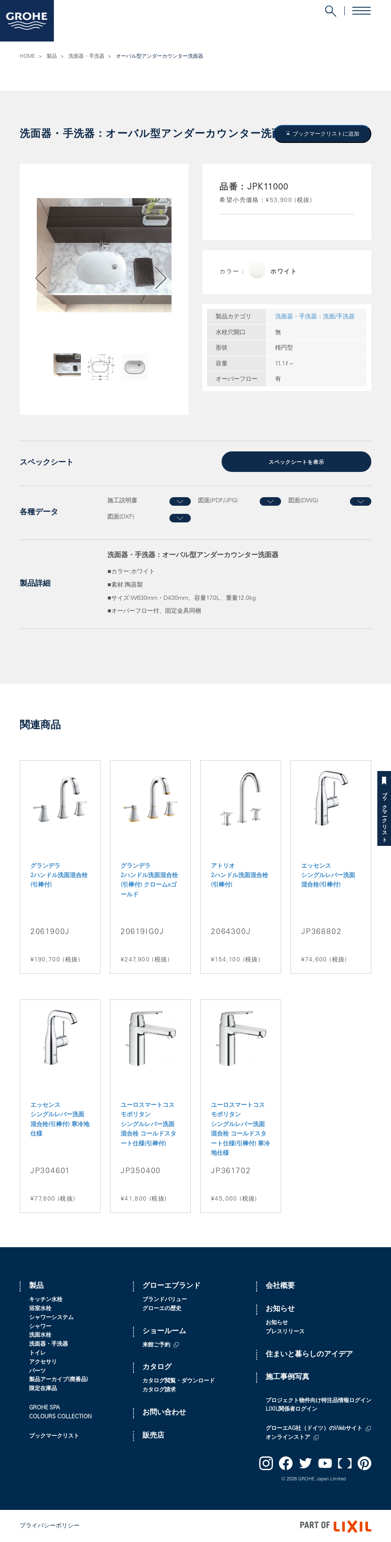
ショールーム (164, 1330)
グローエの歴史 (161, 1308)
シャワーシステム (51, 1317)
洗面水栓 (40, 1334)
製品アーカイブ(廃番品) (58, 1379)
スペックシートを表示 (296, 462)
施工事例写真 (287, 1376)
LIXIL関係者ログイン (291, 1409)
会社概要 (280, 1285)
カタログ (157, 1366)
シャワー (40, 1325)
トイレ (37, 1352)
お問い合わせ (164, 1411)
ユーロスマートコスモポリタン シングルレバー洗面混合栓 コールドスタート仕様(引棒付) (148, 1124)
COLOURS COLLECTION (60, 1416)
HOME (27, 56)
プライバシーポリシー (50, 1525)
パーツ (37, 1370)
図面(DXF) (120, 516)
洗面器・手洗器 (86, 56)
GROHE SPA (44, 1407)
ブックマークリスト (384, 814)
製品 (52, 56)
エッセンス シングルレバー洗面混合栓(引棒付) (328, 874)
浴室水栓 (40, 1308)
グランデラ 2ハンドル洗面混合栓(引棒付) (59, 874)
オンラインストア (288, 1437)
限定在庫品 (43, 1388)
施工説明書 (122, 500)
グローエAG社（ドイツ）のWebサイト (314, 1428)
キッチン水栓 (45, 1299)
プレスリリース (285, 1331)
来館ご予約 (156, 1344)
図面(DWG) (303, 500)
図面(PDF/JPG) (218, 500)
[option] (104, 255)
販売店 (153, 1434)
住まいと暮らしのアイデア (309, 1353)
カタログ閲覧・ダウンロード (178, 1380)
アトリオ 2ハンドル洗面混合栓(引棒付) (239, 874)
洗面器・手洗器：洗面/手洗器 (315, 317)
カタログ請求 (159, 1389)
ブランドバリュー (164, 1299)
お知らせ (280, 1308)
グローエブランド (171, 1285)
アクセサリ (43, 1361)
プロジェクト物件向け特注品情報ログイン (318, 1400)
